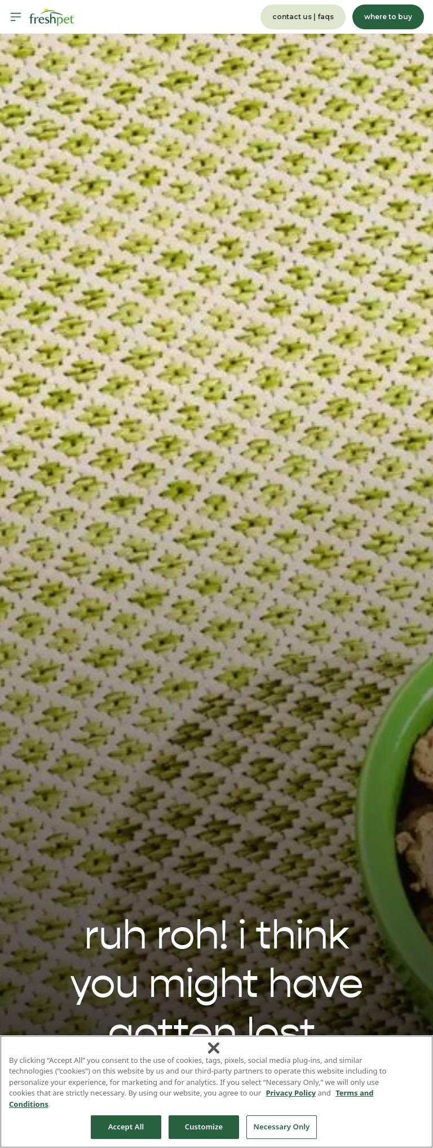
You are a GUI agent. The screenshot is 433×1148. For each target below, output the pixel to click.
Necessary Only (282, 1127)
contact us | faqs (303, 16)
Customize (204, 1127)
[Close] (213, 1047)
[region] (216, 1091)
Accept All (126, 1127)
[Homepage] (51, 17)
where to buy (388, 16)
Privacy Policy (291, 1093)
